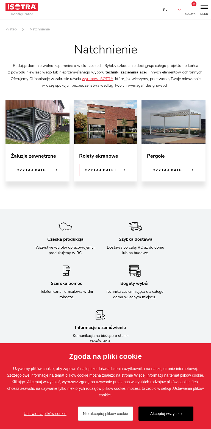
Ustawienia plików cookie (45, 413)
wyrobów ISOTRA (97, 78)
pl (165, 9)
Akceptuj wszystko (166, 413)
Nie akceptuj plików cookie (105, 413)
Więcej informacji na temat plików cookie (168, 375)
